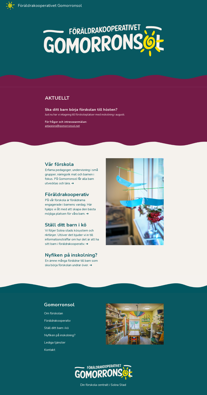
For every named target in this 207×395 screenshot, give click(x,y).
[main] (111, 98)
